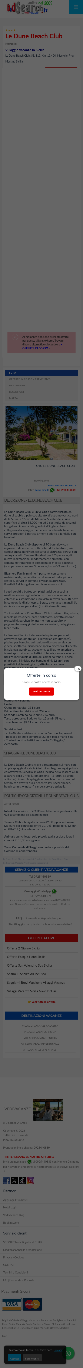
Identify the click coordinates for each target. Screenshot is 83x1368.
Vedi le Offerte (41, 691)
